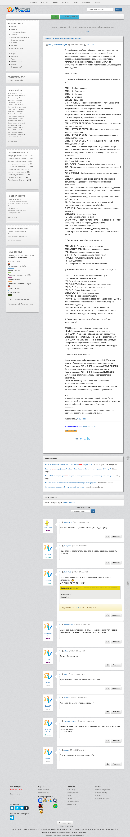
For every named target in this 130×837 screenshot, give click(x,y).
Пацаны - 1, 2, (12, 102)
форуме (21, 196)
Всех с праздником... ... (15, 234)
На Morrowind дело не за (17, 169)
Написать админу (101, 793)
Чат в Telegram (71, 431)
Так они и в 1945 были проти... (17, 236)
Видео (75, 2)
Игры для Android (17, 40)
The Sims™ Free (13, 107)
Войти (54, 17)
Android (65, 2)
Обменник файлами (18, 32)
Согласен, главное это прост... (17, 231)
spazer (47, 758)
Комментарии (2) (14, 304)
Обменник (86, 2)
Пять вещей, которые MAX (17, 166)
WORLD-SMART (70, 721)
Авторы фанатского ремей (17, 156)
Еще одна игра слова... (15, 212)
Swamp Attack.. (12, 123)
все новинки (12, 141)
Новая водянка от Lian (16, 175)
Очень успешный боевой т (17, 158)
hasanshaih (68, 625)
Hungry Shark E (13, 109)
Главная (33, 2)
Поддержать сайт (16, 77)
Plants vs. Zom (12, 104)
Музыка (14, 45)
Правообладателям (102, 798)
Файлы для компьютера (20, 37)
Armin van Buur (12, 114)
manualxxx (48, 527)
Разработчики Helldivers (17, 180)
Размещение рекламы (103, 790)
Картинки (14, 56)
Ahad (48, 659)
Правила (98, 796)
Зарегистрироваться (70, 17)
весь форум (12, 217)
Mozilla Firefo (12, 137)
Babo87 (48, 706)
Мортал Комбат (13, 93)
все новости (12, 185)
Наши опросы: (15, 252)
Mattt (48, 683)
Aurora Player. (12, 134)
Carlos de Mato (12, 118)
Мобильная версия (65, 823)
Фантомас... (11, 100)
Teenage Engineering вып (17, 161)
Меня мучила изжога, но (17, 172)
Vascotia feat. (12, 125)
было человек (69, 502)
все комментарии (14, 241)
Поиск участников (73, 801)
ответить (116, 536)
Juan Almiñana (12, 120)
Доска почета (71, 804)
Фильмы (14, 51)
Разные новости (17, 48)
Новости (44, 2)
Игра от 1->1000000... (14, 199)
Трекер (55, 2)
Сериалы (14, 53)
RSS (87, 32)
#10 (60, 522)
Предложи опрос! (27, 304)
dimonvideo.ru (89, 427)
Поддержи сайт (17, 67)
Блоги (69, 796)
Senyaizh (48, 554)
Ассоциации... (12, 206)
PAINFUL (48, 580)
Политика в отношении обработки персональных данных (65, 835)
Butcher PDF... (12, 130)
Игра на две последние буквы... (18, 210)
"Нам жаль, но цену (15, 177)
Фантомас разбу (13, 98)
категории (81, 32)
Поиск (13, 64)
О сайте (69, 798)
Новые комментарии (18, 229)
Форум (97, 2)
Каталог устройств (73, 793)
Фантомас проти (13, 95)
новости (23, 153)
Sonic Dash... (12, 111)
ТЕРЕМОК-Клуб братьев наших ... (18, 203)
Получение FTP (43, 793)
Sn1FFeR (90, 45)
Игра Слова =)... (13, 208)
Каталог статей (16, 62)
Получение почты (44, 790)
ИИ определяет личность (17, 164)
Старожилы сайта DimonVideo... (18, 201)
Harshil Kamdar (12, 127)
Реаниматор (71, 790)
